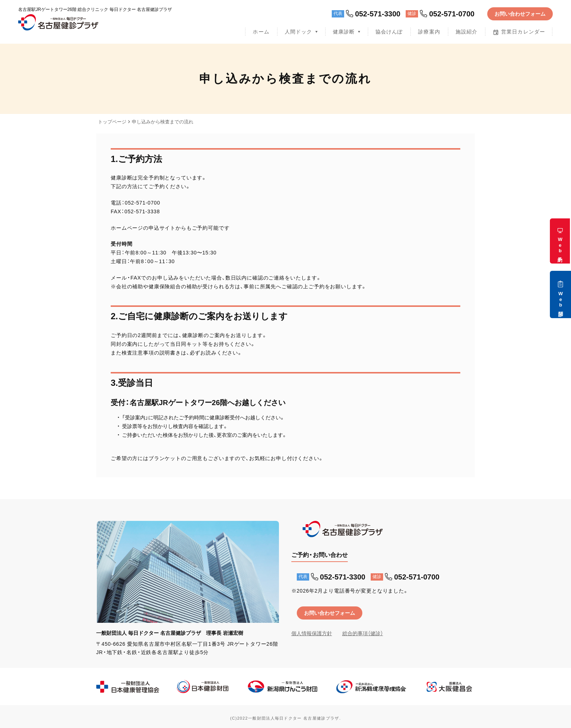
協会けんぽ (389, 32)
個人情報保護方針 (311, 633)
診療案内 (429, 32)
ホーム (261, 32)
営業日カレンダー (519, 32)
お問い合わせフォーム (520, 14)
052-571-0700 (447, 14)
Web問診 (560, 294)
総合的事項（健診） (362, 633)
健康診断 (344, 32)
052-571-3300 (373, 14)
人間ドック (298, 32)
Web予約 (560, 241)
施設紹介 (466, 32)
